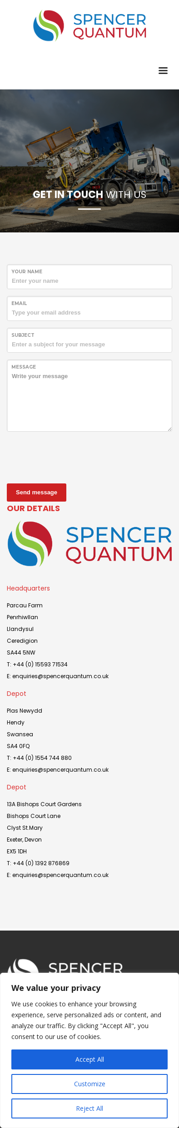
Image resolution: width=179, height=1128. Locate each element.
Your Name (26, 272)
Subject (23, 335)
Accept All (89, 1059)
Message (23, 367)
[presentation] (76, 456)
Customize (89, 1083)
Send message (36, 492)
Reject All (89, 1108)
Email (19, 303)
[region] (89, 1050)
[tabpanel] (89, 160)
